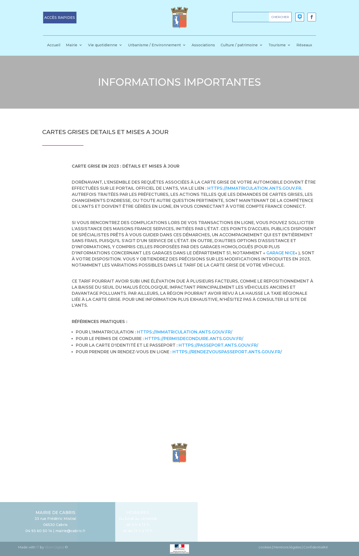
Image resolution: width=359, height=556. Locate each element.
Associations (203, 45)
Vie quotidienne (102, 45)
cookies (265, 547)
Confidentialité (315, 547)
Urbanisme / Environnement (154, 45)
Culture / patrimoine (239, 45)
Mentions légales (287, 547)
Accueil (53, 45)
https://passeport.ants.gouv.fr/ (218, 345)
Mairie (71, 45)
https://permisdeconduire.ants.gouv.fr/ (194, 338)
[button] (59, 17)
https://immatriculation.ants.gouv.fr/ (184, 332)
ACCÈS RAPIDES (59, 17)
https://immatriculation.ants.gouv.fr (254, 188)
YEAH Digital (54, 547)
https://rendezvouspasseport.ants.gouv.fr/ (227, 351)
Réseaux (304, 45)
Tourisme (277, 45)
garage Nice (280, 253)
